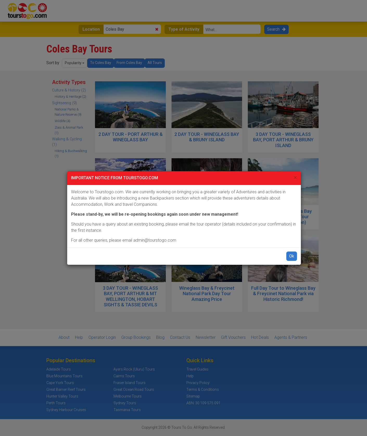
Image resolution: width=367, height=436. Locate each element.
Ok (291, 256)
